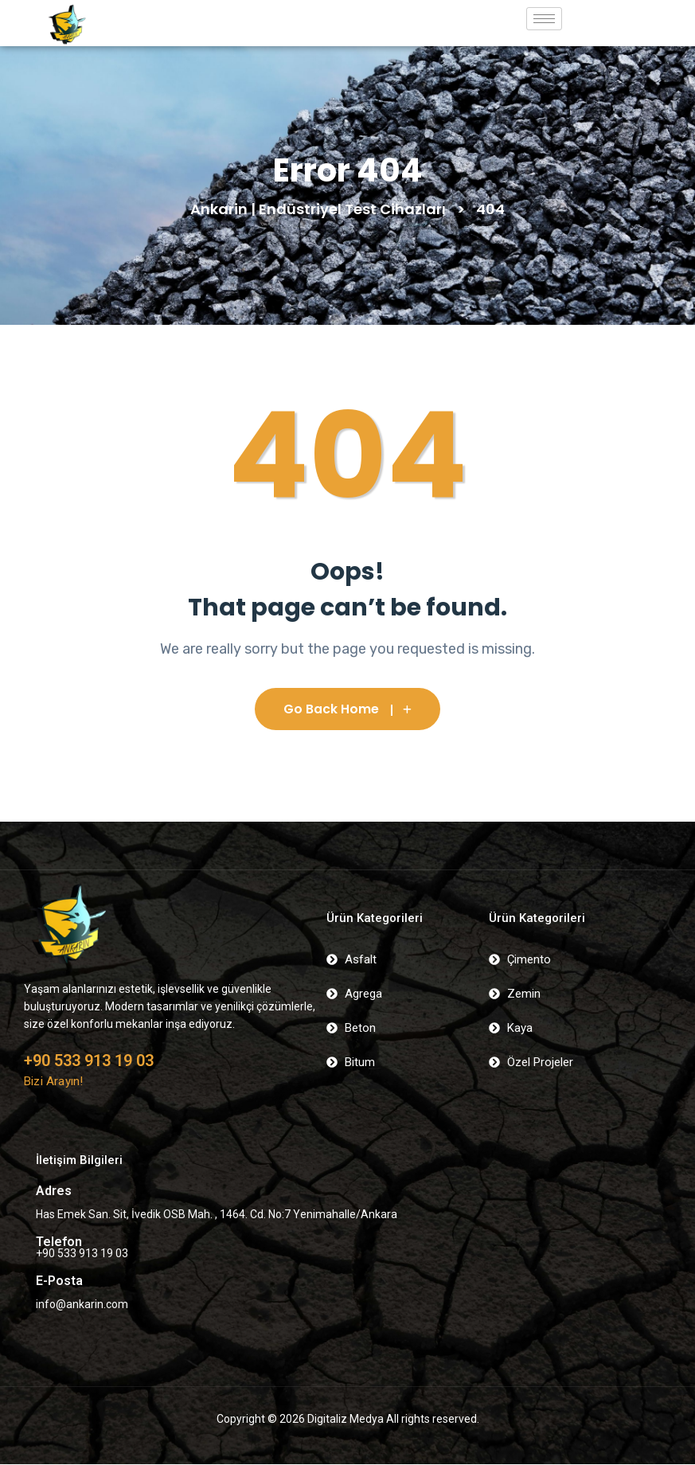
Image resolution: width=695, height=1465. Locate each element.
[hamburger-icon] (544, 18)
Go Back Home (347, 710)
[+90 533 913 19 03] (33, 1039)
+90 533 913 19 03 (89, 1061)
